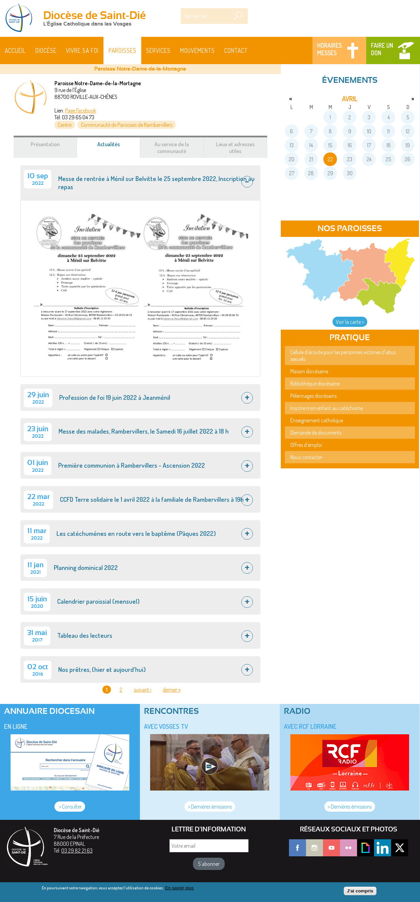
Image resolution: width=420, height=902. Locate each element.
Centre (64, 124)
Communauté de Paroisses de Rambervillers (126, 124)
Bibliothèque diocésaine (315, 383)
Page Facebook (80, 110)
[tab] (140, 182)
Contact (236, 50)
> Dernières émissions (210, 806)
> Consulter (70, 806)
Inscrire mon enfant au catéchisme (326, 408)
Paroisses (122, 50)
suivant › (142, 689)
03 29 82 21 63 (77, 850)
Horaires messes (329, 49)
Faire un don (382, 49)
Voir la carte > (350, 321)
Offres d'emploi (306, 444)
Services (158, 50)
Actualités (116, 147)
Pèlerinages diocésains (313, 395)
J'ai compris (360, 891)
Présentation (45, 144)
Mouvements (197, 50)
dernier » (171, 689)
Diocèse (45, 50)
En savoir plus (179, 888)
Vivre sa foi (82, 50)
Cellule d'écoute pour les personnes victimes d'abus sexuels (343, 355)
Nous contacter (306, 457)
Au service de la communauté (172, 147)
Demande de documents (316, 432)
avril (349, 98)
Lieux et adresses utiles (235, 147)
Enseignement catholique (316, 420)
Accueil (15, 50)
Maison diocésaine (309, 371)
